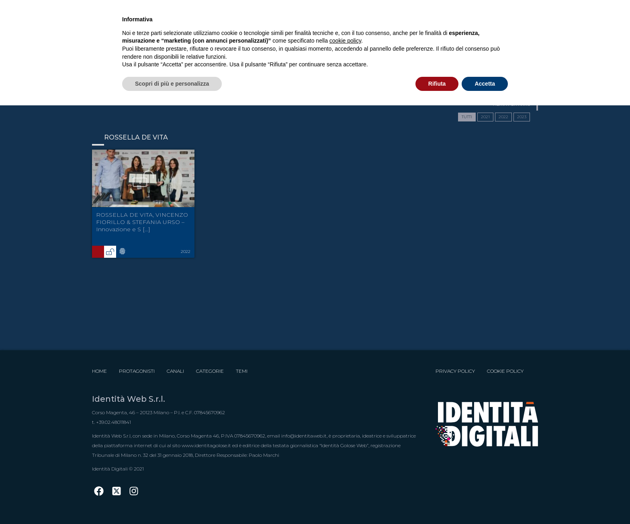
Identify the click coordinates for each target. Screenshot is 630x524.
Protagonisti (137, 371)
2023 (521, 116)
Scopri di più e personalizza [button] (172, 83)
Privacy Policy (455, 371)
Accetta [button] (485, 83)
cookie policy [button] (345, 40)
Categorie (210, 371)
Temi (242, 371)
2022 (503, 116)
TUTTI (467, 116)
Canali (175, 371)
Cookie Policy (505, 371)
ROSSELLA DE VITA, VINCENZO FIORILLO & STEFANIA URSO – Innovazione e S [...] (142, 222)
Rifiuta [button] (437, 83)
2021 (485, 116)
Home (99, 371)
